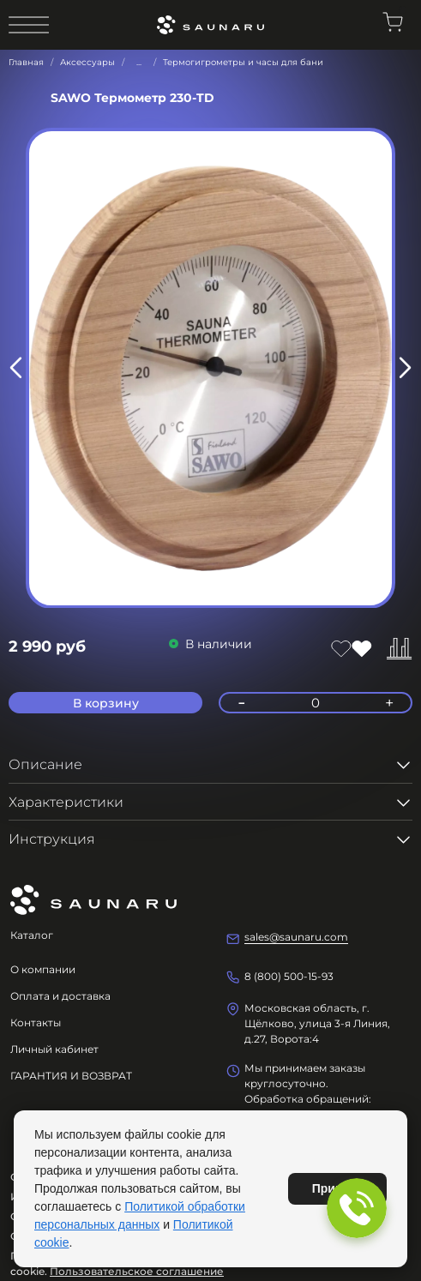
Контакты (35, 1022)
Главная (26, 62)
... (138, 62)
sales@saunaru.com (296, 936)
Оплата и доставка (60, 995)
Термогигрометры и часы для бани (243, 62)
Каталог (31, 935)
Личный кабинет (54, 1049)
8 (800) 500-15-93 (289, 976)
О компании (42, 969)
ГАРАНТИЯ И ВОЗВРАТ (71, 1075)
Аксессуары (87, 62)
